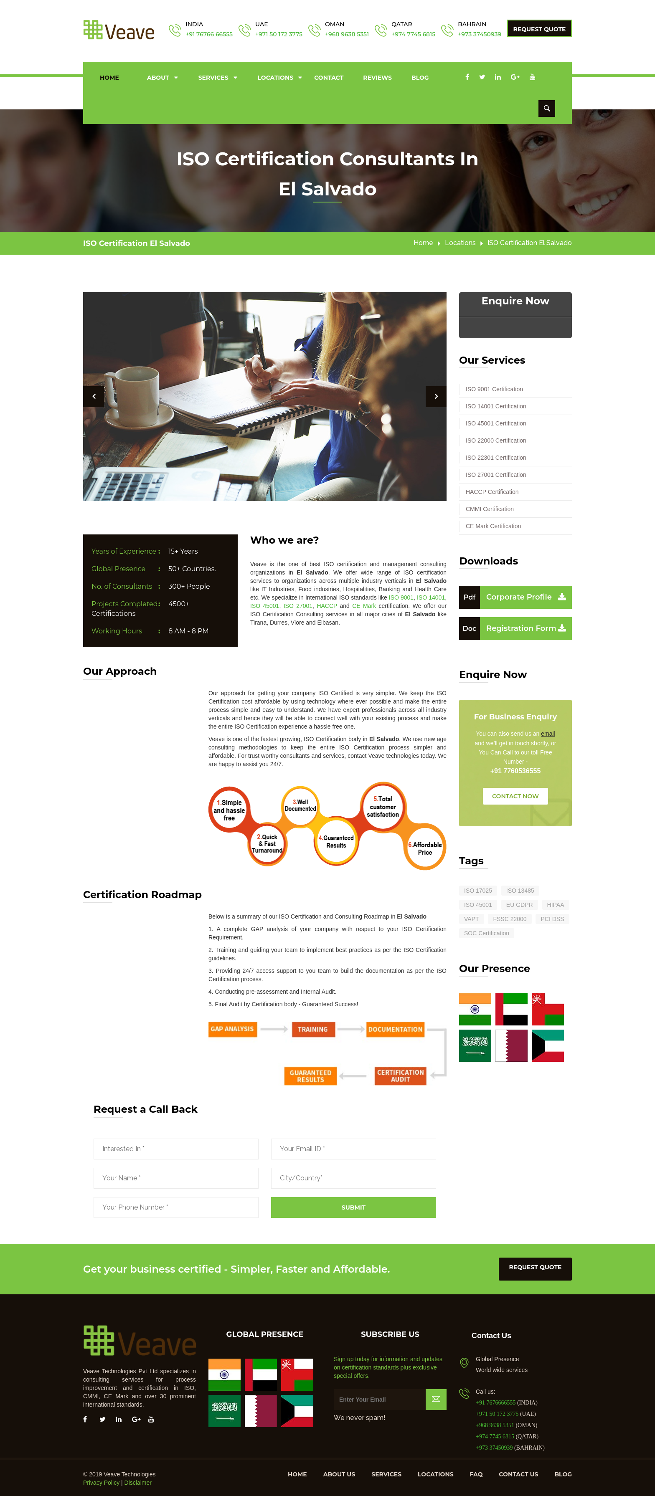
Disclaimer (138, 1481)
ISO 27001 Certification (496, 473)
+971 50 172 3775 (278, 34)
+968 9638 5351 (347, 34)
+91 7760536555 (515, 769)
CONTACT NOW (515, 794)
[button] (93, 395)
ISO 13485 (520, 889)
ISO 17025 (478, 889)
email (548, 732)
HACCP (327, 604)
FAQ (476, 1473)
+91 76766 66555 (209, 34)
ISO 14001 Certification (496, 404)
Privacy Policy (101, 1481)
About (158, 77)
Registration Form (507, 626)
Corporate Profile (505, 595)
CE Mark (364, 604)
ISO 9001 (401, 595)
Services (213, 77)
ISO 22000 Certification (496, 438)
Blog (420, 77)
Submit (354, 1206)
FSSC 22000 (509, 917)
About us (339, 1473)
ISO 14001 (431, 595)
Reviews (377, 77)
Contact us (518, 1473)
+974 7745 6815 (413, 34)
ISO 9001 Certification (494, 387)
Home (109, 77)
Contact (328, 77)
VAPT (471, 917)
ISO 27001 (298, 604)
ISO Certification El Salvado (136, 242)
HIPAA (555, 903)
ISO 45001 (264, 604)
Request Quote (539, 29)
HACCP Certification (492, 490)
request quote (535, 1265)
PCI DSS (552, 917)
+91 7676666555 (496, 1401)
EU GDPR (519, 903)
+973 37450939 (479, 34)
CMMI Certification (490, 507)
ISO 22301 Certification (496, 456)
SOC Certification (486, 931)
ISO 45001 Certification (496, 421)
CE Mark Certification (493, 524)
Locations (276, 77)
